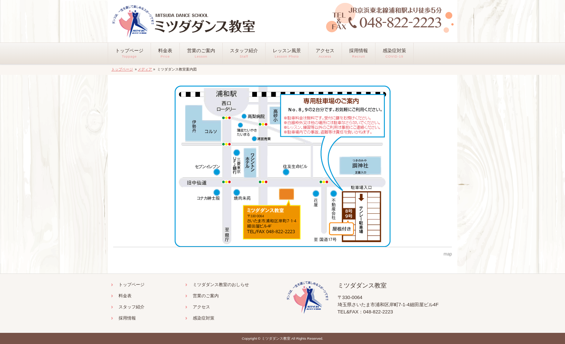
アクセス (201, 306)
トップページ (122, 69)
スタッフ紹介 (131, 306)
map (448, 254)
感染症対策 (203, 318)
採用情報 (127, 318)
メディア (145, 69)
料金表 (125, 295)
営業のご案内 (206, 295)
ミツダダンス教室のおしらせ (221, 284)
